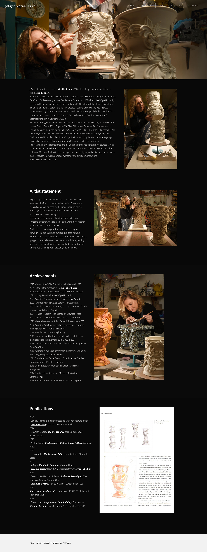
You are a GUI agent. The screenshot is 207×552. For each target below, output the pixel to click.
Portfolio (146, 6)
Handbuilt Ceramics (49, 465)
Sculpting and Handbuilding (57, 502)
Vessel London (41, 92)
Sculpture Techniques (71, 476)
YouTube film (84, 468)
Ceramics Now (38, 424)
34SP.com (67, 543)
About (161, 6)
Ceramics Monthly (40, 483)
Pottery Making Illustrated (43, 491)
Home (131, 6)
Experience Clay (56, 431)
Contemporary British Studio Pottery (63, 443)
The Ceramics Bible (53, 454)
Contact (194, 6)
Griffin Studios (66, 89)
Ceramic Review (39, 468)
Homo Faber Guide (67, 287)
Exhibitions (177, 6)
